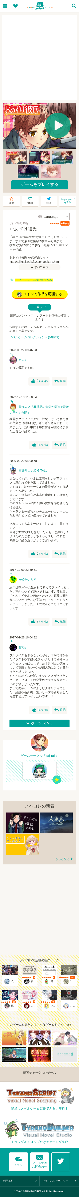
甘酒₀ (22, 647)
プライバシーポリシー (55, 1180)
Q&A (18, 1161)
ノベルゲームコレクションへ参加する (34, 337)
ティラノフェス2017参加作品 (34, 280)
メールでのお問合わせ (39, 1160)
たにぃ (23, 359)
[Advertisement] (39, 57)
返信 (60, 381)
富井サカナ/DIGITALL (33, 470)
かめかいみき (27, 579)
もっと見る (62, 859)
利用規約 (8, 1180)
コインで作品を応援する (39, 294)
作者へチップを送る (68, 200)
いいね (39, 381)
